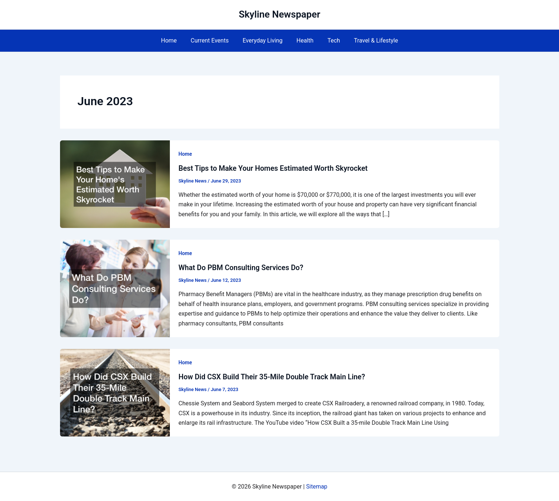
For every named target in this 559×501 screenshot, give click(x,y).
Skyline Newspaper (279, 14)
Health (304, 40)
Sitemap (317, 486)
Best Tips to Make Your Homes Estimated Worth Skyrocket (275, 168)
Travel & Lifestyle (370, 40)
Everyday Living (264, 40)
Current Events (213, 40)
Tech (330, 40)
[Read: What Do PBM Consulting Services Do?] (115, 287)
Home (174, 40)
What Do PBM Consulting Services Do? (242, 267)
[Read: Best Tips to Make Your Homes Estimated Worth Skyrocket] (115, 183)
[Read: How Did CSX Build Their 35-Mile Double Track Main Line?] (115, 391)
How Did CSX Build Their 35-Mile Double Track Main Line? (273, 376)
